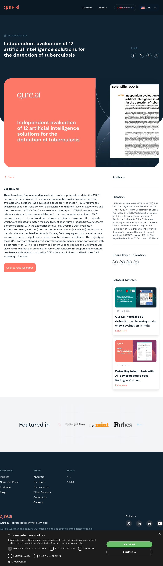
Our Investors (41, 487)
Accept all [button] (129, 544)
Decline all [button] (129, 552)
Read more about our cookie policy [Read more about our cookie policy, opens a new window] (67, 543)
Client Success (42, 492)
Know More (121, 330)
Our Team (39, 482)
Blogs (3, 492)
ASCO (70, 482)
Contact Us (40, 497)
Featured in (34, 424)
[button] (55, 562)
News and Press (9, 482)
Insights (103, 7)
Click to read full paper (19, 267)
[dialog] (81, 548)
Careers (38, 502)
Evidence (87, 7)
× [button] (159, 534)
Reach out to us (125, 7)
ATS (69, 477)
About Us (38, 477)
